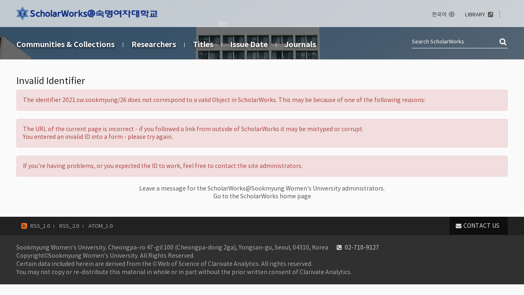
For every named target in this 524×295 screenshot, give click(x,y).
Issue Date (249, 44)
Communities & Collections (65, 44)
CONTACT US (481, 225)
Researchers (153, 44)
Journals (300, 44)
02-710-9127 (362, 247)
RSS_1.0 (40, 225)
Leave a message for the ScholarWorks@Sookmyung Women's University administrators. (262, 188)
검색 (503, 42)
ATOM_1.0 (100, 225)
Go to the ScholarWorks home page (262, 196)
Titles (203, 44)
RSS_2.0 (69, 225)
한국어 (439, 14)
